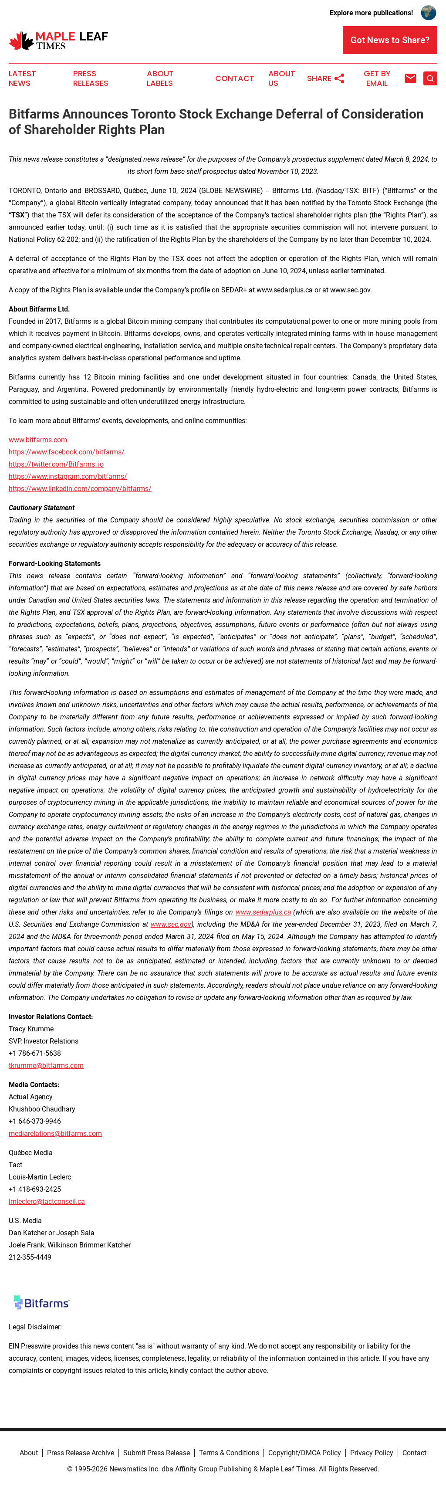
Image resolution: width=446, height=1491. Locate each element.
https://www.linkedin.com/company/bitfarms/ (80, 489)
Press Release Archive (80, 1453)
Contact (234, 78)
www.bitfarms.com (38, 440)
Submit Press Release (156, 1453)
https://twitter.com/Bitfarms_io (56, 464)
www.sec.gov (171, 924)
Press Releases (90, 78)
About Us (281, 78)
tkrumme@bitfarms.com (46, 1065)
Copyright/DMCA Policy (304, 1453)
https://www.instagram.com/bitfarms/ (68, 476)
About (29, 1453)
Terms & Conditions (229, 1453)
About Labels (160, 78)
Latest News (22, 78)
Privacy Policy (371, 1453)
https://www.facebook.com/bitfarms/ (67, 452)
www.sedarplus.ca (263, 912)
